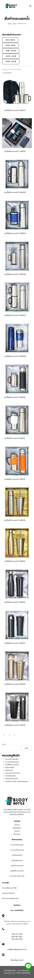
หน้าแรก (17, 825)
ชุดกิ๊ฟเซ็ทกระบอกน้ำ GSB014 (14, 520)
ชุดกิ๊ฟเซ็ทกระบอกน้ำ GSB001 (14, 110)
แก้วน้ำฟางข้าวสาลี (17, 865)
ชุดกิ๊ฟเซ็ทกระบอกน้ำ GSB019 (14, 725)
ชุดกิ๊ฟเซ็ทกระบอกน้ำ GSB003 (15, 192)
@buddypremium (17, 960)
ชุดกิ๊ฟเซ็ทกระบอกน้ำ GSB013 (14, 479)
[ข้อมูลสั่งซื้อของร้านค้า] (10, 73)
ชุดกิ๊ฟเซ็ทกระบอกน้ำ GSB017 (14, 643)
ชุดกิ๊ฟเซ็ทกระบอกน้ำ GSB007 (15, 315)
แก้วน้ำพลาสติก (17, 855)
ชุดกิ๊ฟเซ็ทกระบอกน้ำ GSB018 (14, 684)
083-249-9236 (17, 939)
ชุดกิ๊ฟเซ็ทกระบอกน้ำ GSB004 (15, 233)
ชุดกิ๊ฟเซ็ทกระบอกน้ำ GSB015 (14, 561)
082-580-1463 (16, 936)
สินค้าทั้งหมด (17, 828)
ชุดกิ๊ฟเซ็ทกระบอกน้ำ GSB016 (14, 602)
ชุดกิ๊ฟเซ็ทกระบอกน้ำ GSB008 (15, 356)
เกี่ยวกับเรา (17, 834)
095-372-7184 (17, 934)
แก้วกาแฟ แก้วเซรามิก (17, 876)
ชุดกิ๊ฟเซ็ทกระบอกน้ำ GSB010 (14, 397)
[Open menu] (31, 6)
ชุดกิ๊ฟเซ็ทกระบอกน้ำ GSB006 (15, 274)
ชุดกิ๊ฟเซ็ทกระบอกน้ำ (17, 871)
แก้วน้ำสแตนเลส (17, 860)
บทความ (17, 831)
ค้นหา (4, 744)
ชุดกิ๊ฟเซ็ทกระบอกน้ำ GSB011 (14, 438)
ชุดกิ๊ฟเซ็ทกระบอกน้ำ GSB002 (15, 151)
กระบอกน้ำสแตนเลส (17, 850)
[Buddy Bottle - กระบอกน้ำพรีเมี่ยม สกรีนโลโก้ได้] (11, 5)
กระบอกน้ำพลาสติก (17, 845)
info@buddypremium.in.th (17, 949)
